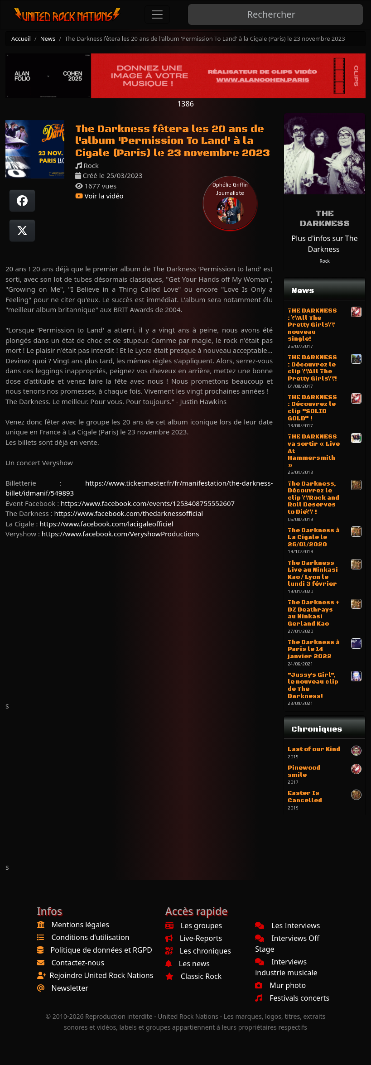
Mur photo (280, 985)
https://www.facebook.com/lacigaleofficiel (106, 523)
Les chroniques (198, 951)
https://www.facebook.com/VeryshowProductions (120, 533)
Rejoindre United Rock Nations (102, 975)
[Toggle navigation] (157, 14)
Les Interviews (287, 925)
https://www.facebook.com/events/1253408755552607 (148, 503)
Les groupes (193, 925)
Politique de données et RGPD (102, 950)
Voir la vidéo (99, 195)
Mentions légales (81, 925)
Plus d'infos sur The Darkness (325, 243)
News (47, 38)
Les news (187, 964)
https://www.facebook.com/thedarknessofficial (128, 513)
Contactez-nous (78, 963)
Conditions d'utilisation (91, 937)
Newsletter (70, 988)
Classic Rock (193, 976)
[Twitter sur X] (22, 230)
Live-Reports (193, 938)
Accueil (21, 38)
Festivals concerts (292, 998)
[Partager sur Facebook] (22, 200)
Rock (324, 261)
